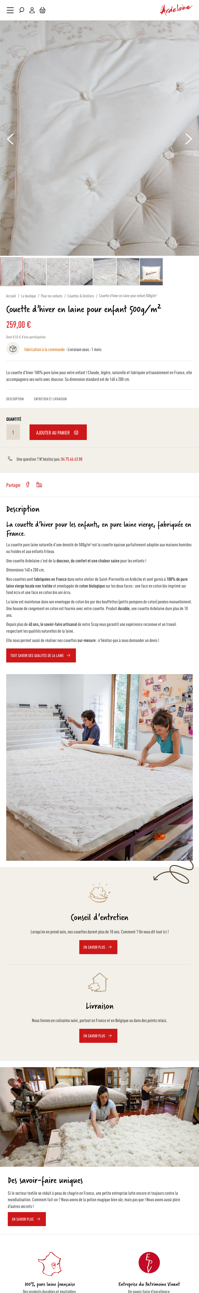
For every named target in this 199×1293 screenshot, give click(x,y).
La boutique (28, 295)
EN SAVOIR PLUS (23, 1219)
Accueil (11, 295)
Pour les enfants (51, 295)
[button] (35, 271)
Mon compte (32, 10)
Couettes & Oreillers (80, 295)
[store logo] (176, 10)
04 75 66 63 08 (71, 459)
